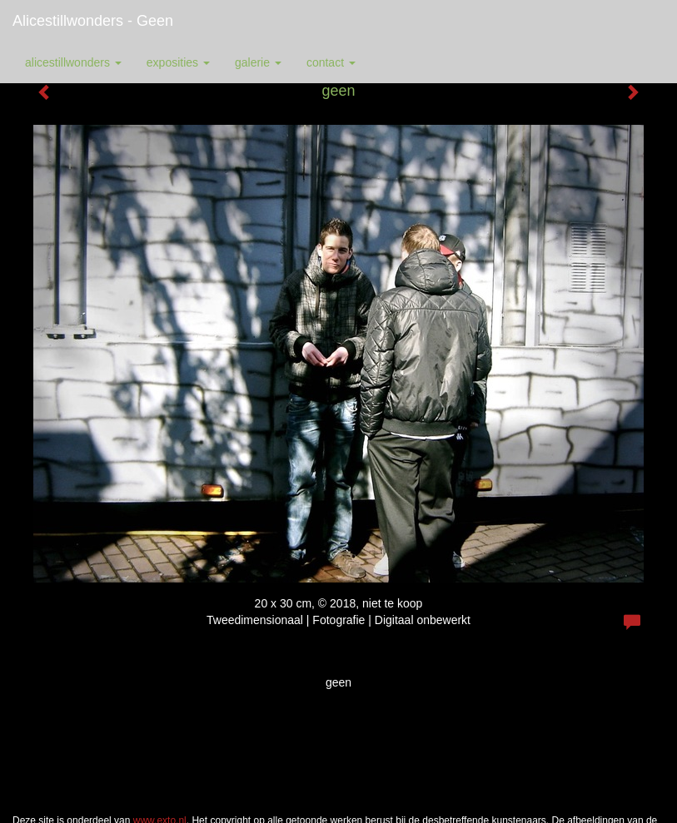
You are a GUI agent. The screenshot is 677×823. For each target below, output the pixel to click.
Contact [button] (331, 62)
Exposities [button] (178, 62)
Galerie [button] (258, 62)
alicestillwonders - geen (92, 20)
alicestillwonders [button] (73, 62)
